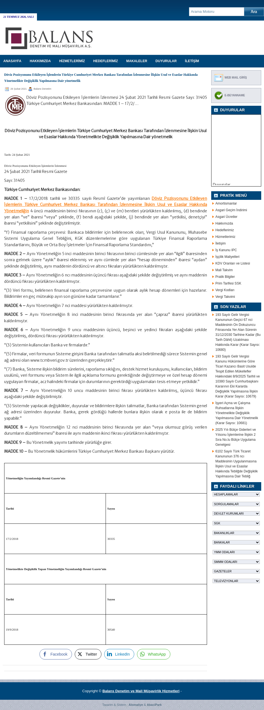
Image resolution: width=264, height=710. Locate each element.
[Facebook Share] (55, 654)
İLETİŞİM (192, 61)
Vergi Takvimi (225, 297)
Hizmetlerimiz (225, 237)
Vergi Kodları (225, 290)
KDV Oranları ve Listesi (232, 263)
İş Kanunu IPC (226, 250)
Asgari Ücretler (226, 217)
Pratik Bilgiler (225, 277)
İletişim (220, 243)
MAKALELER (136, 61)
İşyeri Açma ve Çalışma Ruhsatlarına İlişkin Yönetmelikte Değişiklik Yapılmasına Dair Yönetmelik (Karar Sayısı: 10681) (236, 413)
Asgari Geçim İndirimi (231, 210)
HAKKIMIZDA (40, 61)
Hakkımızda (224, 223)
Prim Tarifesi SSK (228, 283)
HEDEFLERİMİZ (105, 61)
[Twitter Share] (88, 654)
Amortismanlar (226, 203)
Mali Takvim (224, 270)
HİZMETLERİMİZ (72, 61)
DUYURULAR (166, 61)
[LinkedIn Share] (119, 654)
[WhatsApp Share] (153, 654)
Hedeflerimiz (224, 230)
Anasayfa (12, 61)
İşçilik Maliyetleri (227, 257)
